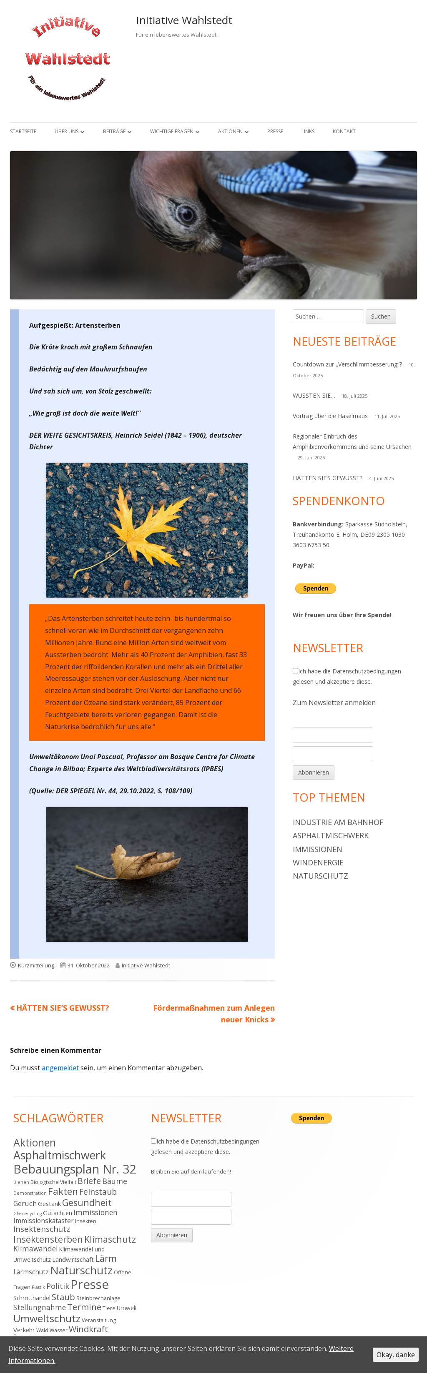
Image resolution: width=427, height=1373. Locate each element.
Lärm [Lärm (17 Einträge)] (106, 1258)
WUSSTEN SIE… (314, 395)
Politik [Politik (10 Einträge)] (57, 1286)
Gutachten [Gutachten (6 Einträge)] (57, 1213)
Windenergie (318, 862)
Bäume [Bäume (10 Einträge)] (114, 1181)
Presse (275, 131)
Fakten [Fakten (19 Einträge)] (63, 1191)
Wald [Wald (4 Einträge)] (42, 1330)
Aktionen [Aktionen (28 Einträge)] (34, 1142)
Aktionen (230, 131)
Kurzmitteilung (36, 965)
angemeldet (60, 1067)
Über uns (66, 131)
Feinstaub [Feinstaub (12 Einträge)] (98, 1191)
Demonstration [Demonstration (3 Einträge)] (30, 1193)
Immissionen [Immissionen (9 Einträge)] (95, 1212)
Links (307, 131)
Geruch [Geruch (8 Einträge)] (25, 1203)
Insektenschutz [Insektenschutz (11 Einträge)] (41, 1228)
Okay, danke (396, 1354)
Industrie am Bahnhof (338, 822)
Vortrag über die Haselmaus (330, 416)
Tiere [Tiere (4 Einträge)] (109, 1308)
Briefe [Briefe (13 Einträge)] (89, 1180)
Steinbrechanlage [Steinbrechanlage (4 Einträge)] (98, 1298)
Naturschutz (320, 876)
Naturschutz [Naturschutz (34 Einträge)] (81, 1270)
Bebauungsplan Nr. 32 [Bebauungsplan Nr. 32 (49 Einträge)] (75, 1169)
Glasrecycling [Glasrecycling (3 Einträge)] (27, 1213)
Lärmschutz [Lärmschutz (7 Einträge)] (31, 1271)
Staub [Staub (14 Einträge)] (63, 1297)
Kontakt (344, 131)
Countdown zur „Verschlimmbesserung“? (347, 364)
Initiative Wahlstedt (184, 19)
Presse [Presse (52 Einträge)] (89, 1284)
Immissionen (317, 849)
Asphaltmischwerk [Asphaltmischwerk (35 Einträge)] (59, 1155)
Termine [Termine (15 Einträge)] (84, 1307)
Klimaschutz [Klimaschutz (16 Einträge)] (110, 1239)
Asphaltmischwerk (331, 835)
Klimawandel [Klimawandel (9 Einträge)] (35, 1248)
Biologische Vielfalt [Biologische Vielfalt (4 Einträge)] (53, 1182)
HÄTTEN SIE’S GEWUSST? (327, 478)
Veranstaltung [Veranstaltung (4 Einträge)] (99, 1320)
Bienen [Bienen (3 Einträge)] (21, 1182)
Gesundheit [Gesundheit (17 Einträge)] (87, 1202)
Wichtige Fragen (171, 131)
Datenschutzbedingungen (366, 671)
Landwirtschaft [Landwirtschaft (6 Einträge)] (73, 1259)
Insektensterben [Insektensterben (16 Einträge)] (48, 1239)
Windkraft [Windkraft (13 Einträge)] (88, 1329)
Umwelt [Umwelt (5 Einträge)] (127, 1308)
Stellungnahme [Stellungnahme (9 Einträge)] (39, 1307)
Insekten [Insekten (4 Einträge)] (85, 1221)
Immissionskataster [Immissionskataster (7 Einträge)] (43, 1220)
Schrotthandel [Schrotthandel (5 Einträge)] (31, 1298)
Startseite (23, 131)
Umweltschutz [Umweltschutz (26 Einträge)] (46, 1318)
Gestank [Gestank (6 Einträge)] (49, 1203)
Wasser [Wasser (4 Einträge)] (59, 1330)
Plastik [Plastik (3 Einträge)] (38, 1287)
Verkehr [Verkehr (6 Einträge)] (24, 1330)
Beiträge (114, 131)
